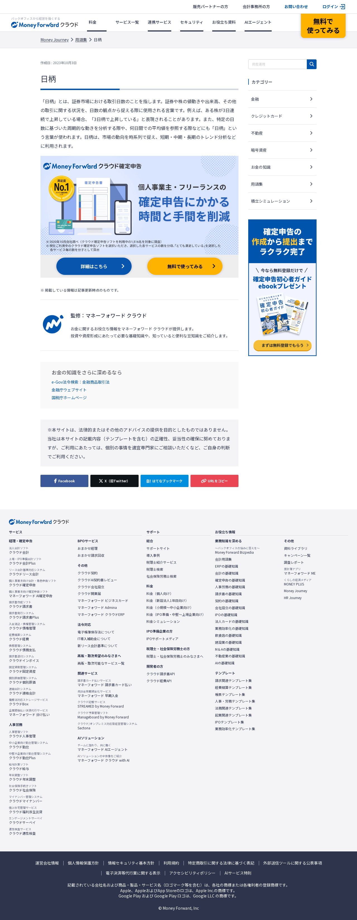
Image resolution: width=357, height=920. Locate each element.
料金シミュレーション (163, 621)
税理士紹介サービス (161, 562)
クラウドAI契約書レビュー (97, 580)
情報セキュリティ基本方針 (131, 863)
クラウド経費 (20, 637)
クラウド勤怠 (28, 745)
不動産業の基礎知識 (230, 656)
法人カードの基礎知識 (232, 621)
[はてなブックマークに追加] (165, 481)
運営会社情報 (47, 863)
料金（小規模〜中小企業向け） (169, 607)
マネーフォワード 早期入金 (98, 693)
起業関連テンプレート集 (233, 715)
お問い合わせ (296, 6)
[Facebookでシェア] (64, 481)
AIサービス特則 (238, 873)
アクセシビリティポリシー (192, 873)
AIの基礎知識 (225, 663)
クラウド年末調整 (22, 777)
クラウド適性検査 (22, 831)
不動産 (257, 133)
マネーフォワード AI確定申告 (30, 594)
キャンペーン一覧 (297, 555)
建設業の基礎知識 (228, 642)
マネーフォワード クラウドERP (101, 614)
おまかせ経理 (88, 548)
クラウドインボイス (24, 658)
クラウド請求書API (160, 674)
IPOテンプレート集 (229, 722)
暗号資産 (259, 150)
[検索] (312, 64)
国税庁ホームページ (69, 397)
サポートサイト (158, 548)
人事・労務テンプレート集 (235, 701)
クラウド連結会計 (22, 691)
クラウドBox (28, 702)
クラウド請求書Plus (24, 615)
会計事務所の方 (256, 6)
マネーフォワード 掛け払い (29, 712)
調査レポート (294, 562)
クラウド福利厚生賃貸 (25, 810)
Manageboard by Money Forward (103, 715)
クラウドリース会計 (27, 572)
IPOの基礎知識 (226, 614)
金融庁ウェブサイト (69, 390)
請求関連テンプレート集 (233, 680)
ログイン (330, 6)
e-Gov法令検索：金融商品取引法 (81, 382)
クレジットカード (266, 116)
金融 (255, 99)
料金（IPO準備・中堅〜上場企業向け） (176, 614)
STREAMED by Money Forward (101, 704)
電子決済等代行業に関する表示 (133, 873)
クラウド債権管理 (27, 626)
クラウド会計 (19, 550)
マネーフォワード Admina (97, 607)
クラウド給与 (19, 766)
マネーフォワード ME (300, 571)
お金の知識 (261, 167)
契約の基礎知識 (226, 601)
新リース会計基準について (97, 645)
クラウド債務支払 (22, 648)
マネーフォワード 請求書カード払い (105, 683)
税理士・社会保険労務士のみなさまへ (174, 656)
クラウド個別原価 (23, 680)
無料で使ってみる (185, 266)
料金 (93, 22)
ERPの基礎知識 (226, 566)
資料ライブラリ (295, 548)
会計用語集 (223, 559)
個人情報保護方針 (83, 863)
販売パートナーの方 (210, 6)
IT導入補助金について (94, 638)
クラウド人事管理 (22, 734)
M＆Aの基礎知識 (227, 649)
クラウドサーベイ (25, 820)
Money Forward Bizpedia (237, 550)
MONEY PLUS (298, 582)
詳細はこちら (94, 266)
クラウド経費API (159, 681)
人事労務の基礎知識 (230, 587)
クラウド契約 (88, 573)
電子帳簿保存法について (96, 632)
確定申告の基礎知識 (230, 580)
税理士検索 (154, 569)
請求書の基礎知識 (228, 594)
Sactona (107, 726)
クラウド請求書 (20, 604)
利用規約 (171, 863)
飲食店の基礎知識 (228, 635)
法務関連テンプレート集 (233, 708)
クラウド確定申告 (32, 583)
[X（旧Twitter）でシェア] (114, 481)
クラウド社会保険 (23, 788)
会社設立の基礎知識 (230, 608)
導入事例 (153, 555)
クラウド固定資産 (23, 669)
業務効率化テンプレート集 (235, 729)
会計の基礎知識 (226, 573)
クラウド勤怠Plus (30, 756)
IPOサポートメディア (162, 638)
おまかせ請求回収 (91, 555)
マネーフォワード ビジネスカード (103, 600)
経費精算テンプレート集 (233, 687)
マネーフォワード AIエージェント (103, 747)
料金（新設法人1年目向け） (167, 600)
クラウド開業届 (89, 593)
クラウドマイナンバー (25, 799)
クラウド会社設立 (91, 587)
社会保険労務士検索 (161, 576)
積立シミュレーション (270, 201)
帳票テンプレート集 (230, 694)
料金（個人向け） (159, 593)
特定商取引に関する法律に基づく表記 (221, 863)
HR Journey (292, 597)
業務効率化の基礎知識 (232, 628)
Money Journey (54, 39)
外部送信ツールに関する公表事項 (292, 863)
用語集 (81, 39)
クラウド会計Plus (25, 561)
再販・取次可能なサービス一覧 (101, 663)
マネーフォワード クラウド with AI (103, 758)
